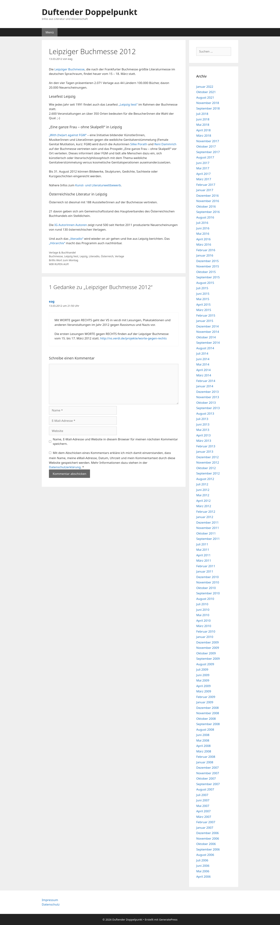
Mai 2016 (202, 234)
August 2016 (205, 217)
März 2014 (203, 375)
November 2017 (207, 141)
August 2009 (205, 664)
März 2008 (203, 751)
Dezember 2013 (207, 392)
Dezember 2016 (207, 195)
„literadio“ (76, 239)
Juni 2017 (202, 163)
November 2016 (207, 201)
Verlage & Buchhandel (62, 252)
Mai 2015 (202, 299)
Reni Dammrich (165, 144)
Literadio (94, 256)
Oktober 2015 (206, 272)
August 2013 (205, 413)
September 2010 (208, 593)
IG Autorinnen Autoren (70, 225)
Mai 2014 (202, 364)
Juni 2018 (202, 119)
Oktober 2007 (206, 778)
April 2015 (203, 304)
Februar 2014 (205, 381)
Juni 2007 (202, 800)
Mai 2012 (202, 495)
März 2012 (203, 506)
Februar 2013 (205, 446)
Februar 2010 (205, 631)
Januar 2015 (204, 321)
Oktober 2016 (206, 206)
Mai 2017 (202, 168)
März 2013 (203, 441)
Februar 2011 (205, 566)
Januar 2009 (204, 702)
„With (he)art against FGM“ (68, 135)
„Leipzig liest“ (128, 104)
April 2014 (203, 370)
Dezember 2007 (207, 767)
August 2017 (205, 157)
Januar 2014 (204, 386)
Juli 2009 (202, 669)
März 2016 (203, 244)
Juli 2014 (202, 353)
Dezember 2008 (207, 708)
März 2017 (203, 179)
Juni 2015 (202, 294)
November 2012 (207, 462)
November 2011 (207, 528)
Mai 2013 (202, 430)
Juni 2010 (202, 610)
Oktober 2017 (206, 146)
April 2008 (203, 746)
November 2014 (207, 332)
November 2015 (207, 266)
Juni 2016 (202, 228)
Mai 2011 (202, 550)
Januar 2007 (204, 827)
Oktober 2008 (206, 719)
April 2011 (203, 555)
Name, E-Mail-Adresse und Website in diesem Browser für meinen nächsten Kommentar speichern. (115, 441)
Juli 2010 (202, 604)
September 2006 (208, 849)
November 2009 (207, 648)
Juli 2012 (202, 484)
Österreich (107, 256)
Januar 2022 (204, 86)
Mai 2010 (202, 615)
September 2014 (208, 342)
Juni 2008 (202, 735)
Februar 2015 (205, 315)
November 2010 (207, 582)
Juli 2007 (202, 795)
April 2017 (203, 174)
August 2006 (205, 855)
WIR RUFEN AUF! (59, 264)
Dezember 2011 (207, 522)
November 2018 (207, 103)
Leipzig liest (71, 256)
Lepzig (84, 256)
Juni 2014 (202, 359)
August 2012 (205, 479)
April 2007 (203, 811)
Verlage (119, 256)
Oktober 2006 (206, 844)
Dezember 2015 (207, 261)
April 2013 (203, 435)
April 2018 (203, 130)
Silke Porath (138, 144)
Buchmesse (56, 256)
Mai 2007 (202, 806)
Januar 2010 (204, 637)
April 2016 (203, 239)
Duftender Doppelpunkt (89, 11)
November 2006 (207, 838)
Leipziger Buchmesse (69, 69)
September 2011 (208, 539)
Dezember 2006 (207, 833)
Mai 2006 (202, 871)
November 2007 (207, 773)
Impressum (50, 900)
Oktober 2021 (206, 92)
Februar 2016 (205, 250)
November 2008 (207, 713)
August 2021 (205, 97)
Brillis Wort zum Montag (63, 260)
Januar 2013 (204, 451)
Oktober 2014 (206, 337)
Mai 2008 (202, 740)
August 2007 (205, 789)
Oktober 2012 (206, 468)
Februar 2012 (205, 511)
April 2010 (203, 620)
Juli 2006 (202, 860)
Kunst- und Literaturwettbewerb (98, 185)
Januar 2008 (204, 762)
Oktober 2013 (206, 403)
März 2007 (203, 817)
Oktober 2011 (206, 533)
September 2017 (208, 152)
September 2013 (208, 408)
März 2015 (203, 310)
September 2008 (208, 724)
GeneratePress (168, 919)
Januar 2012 (204, 517)
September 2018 (208, 108)
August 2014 (205, 348)
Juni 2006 (202, 866)
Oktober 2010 (206, 588)
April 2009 (203, 686)
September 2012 (208, 473)
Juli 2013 (202, 419)
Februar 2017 (205, 185)
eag (51, 301)
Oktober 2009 (206, 653)
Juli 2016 (202, 223)
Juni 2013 (202, 424)
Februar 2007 (205, 822)
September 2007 (208, 784)
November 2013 (207, 397)
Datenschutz (51, 904)
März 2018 (203, 135)
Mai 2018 (202, 125)
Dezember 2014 (207, 326)
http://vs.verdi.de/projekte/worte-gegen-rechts (133, 338)
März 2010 (203, 626)
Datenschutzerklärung (65, 467)
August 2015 (205, 283)
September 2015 (208, 277)
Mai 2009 (202, 680)
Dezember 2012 (207, 457)
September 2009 (208, 659)
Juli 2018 (202, 114)
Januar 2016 (204, 255)
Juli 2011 (202, 544)
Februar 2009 (205, 697)
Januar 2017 (204, 190)
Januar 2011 (204, 571)
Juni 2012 (202, 490)
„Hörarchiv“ (57, 243)
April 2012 (203, 501)
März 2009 (203, 691)
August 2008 (205, 729)
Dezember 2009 (207, 642)
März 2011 (203, 560)
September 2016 (208, 212)
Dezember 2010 (207, 577)
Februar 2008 (205, 757)
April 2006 (203, 876)
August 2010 (205, 599)
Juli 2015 (202, 288)
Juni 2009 (202, 675)
